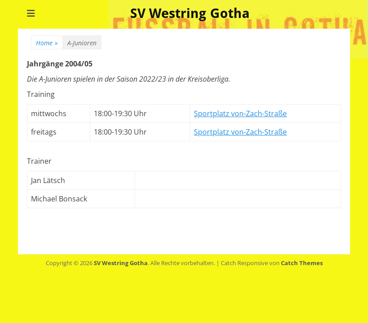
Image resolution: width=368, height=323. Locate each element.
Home (47, 43)
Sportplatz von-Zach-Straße (240, 113)
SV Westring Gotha (190, 13)
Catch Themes (302, 263)
